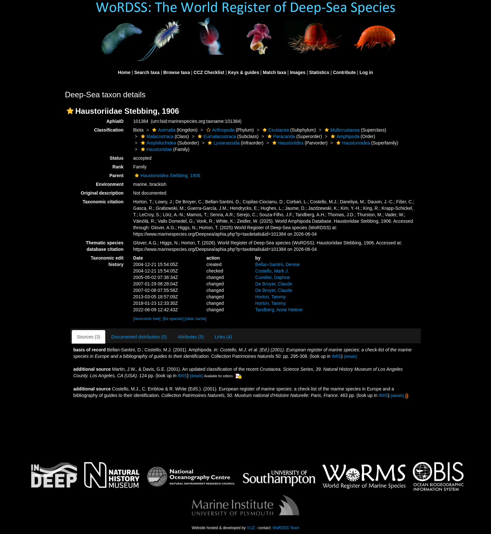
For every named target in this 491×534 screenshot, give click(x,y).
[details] (350, 356)
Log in (366, 72)
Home (124, 72)
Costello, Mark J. (272, 270)
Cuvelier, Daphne (272, 277)
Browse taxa (176, 72)
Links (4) (223, 336)
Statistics (319, 72)
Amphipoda (344, 136)
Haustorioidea (352, 142)
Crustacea (275, 130)
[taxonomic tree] (147, 318)
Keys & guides (243, 72)
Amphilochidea (157, 142)
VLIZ (251, 528)
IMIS (336, 356)
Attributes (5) (191, 336)
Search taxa (147, 72)
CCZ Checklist (208, 72)
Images (297, 72)
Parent (117, 175)
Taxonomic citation (103, 201)
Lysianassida (222, 142)
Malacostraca (156, 136)
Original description (102, 193)
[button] (70, 111)
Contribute (344, 72)
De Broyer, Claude (273, 283)
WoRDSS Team (286, 528)
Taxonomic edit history (107, 261)
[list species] (173, 318)
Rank (117, 166)
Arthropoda (220, 130)
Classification (108, 130)
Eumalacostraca (216, 136)
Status (117, 158)
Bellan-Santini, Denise (277, 264)
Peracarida (280, 136)
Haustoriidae (155, 149)
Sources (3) (88, 336)
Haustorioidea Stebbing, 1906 (166, 175)
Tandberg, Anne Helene (278, 309)
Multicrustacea (341, 130)
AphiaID (114, 121)
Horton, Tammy (270, 296)
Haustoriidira (287, 142)
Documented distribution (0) (139, 336)
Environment (110, 184)
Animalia (163, 130)
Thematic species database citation (105, 246)
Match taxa (274, 72)
